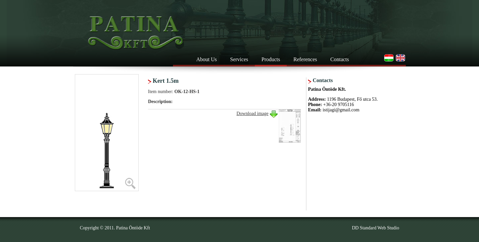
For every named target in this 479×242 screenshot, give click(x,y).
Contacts (339, 59)
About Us (206, 59)
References (305, 59)
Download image (252, 113)
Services (239, 59)
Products (270, 59)
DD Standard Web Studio (375, 227)
